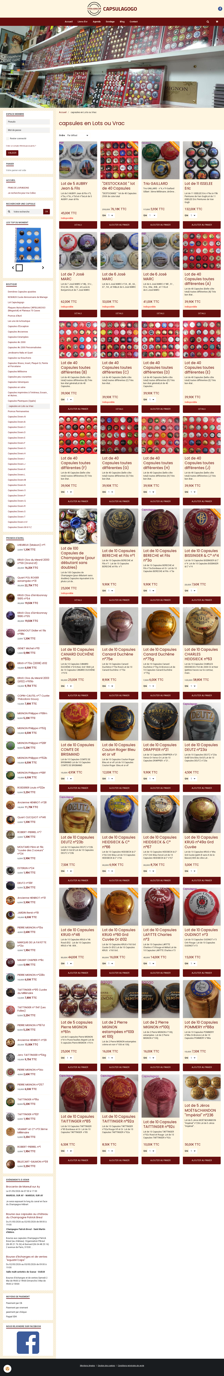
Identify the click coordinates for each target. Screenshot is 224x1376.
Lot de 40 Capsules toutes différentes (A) (199, 278)
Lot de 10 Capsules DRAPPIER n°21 (160, 747)
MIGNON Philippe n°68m (32, 713)
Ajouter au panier (119, 225)
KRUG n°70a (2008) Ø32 (32, 663)
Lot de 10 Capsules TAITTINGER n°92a (118, 1119)
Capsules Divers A (17, 416)
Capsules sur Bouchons (19, 358)
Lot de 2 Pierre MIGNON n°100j (156, 1024)
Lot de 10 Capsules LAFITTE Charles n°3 (160, 934)
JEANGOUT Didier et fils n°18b (32, 632)
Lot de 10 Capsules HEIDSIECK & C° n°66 (118, 842)
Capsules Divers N (17, 485)
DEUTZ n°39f (25, 883)
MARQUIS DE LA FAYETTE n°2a (32, 944)
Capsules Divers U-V (17, 522)
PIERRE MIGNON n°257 (31, 1084)
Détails (78, 225)
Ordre (62, 135)
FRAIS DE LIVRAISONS (18, 188)
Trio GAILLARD (155, 183)
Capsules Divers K (16, 469)
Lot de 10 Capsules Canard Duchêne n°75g (160, 654)
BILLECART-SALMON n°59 (33, 1161)
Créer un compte (12, 146)
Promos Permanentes (18, 411)
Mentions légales (87, 1365)
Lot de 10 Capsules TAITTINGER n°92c (160, 1124)
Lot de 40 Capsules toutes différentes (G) (117, 463)
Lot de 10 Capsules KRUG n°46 (77, 932)
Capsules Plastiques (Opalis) (22, 401)
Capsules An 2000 (17, 342)
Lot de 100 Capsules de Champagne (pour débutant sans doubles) (78, 558)
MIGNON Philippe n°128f (32, 743)
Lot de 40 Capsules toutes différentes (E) (199, 367)
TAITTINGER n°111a (28, 1099)
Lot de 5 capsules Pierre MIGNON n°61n (77, 1027)
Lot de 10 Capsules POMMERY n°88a (201, 1024)
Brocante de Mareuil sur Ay (23, 1186)
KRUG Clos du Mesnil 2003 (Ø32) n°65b (33, 679)
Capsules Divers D (17, 432)
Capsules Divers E (16, 438)
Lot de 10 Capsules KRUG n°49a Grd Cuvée (201, 842)
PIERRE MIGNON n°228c (31, 975)
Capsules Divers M (17, 480)
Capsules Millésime (17, 371)
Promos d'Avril (15, 316)
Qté (104, 215)
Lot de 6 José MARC (113, 276)
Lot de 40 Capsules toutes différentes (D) (158, 367)
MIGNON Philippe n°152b (32, 758)
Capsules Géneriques (18, 382)
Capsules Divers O (17, 490)
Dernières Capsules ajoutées (22, 292)
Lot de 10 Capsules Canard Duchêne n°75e (118, 654)
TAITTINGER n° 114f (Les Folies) (32, 1009)
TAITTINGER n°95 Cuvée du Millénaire (32, 991)
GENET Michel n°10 (29, 648)
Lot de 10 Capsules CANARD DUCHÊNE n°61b (77, 654)
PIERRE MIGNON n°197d (31, 1025)
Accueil (68, 21)
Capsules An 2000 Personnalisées (24, 347)
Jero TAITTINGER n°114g (32, 1055)
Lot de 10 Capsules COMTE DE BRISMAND (77, 749)
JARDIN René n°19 (28, 912)
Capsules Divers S (16, 511)
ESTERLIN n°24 (26, 868)
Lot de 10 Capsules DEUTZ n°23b (77, 840)
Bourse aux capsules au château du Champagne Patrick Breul (27, 1215)
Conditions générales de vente (131, 1365)
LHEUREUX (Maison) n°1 (31, 545)
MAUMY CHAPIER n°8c (31, 960)
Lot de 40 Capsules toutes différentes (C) (117, 367)
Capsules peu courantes (19, 377)
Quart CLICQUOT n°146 (32, 817)
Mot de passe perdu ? (28, 146)
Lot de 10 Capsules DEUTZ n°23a (201, 747)
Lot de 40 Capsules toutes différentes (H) (158, 463)
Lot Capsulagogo (16, 302)
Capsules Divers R (17, 506)
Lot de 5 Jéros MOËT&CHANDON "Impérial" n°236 (200, 1110)
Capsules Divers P (16, 495)
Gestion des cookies (106, 1365)
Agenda (96, 21)
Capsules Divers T (16, 517)
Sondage (110, 21)
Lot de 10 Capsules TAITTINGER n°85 (77, 1119)
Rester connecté (16, 138)
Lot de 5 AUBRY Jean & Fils (74, 186)
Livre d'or (83, 21)
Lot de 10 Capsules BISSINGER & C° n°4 (202, 553)
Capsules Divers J (16, 464)
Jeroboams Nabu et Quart (20, 353)
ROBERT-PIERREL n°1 (29, 1147)
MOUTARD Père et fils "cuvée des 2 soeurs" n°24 (31, 850)
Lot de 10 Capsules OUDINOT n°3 (201, 932)
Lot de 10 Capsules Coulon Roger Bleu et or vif (118, 749)
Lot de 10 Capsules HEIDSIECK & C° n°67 (160, 842)
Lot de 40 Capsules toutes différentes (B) (75, 367)
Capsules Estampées (18, 337)
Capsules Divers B (17, 422)
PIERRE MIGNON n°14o (30, 1069)
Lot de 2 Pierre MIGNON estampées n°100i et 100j (118, 1029)
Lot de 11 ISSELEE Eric (199, 186)
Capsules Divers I (16, 459)
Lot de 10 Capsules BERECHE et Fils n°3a (160, 555)
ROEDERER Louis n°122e (31, 787)
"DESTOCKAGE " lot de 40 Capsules (118, 186)
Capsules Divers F (16, 443)
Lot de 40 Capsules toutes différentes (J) (199, 463)
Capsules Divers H (17, 453)
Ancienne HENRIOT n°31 (32, 898)
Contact (134, 21)
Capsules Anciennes (18, 332)
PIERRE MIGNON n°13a (30, 927)
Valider (12, 153)
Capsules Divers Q (17, 501)
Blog (122, 21)
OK (46, 211)
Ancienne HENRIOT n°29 (32, 1040)
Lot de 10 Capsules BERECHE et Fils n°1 (118, 553)
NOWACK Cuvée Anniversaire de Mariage (28, 297)
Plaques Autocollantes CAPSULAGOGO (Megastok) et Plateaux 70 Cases (27, 309)
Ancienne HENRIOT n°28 (32, 802)
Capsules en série (16, 387)
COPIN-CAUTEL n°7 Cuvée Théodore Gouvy (34, 697)
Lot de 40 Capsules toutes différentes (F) (75, 463)
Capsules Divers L (16, 474)
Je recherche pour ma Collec (22, 193)
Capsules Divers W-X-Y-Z (20, 527)
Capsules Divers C (17, 427)
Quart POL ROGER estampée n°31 (28, 579)
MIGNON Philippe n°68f (32, 772)
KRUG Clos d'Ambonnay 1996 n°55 (32, 614)
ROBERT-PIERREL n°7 (29, 832)
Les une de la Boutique (19, 321)
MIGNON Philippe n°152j (32, 728)
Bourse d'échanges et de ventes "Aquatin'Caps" (26, 1258)
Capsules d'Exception (18, 326)
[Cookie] (7, 1369)
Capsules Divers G (17, 448)
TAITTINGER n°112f (28, 1114)
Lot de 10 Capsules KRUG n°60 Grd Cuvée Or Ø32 (118, 934)
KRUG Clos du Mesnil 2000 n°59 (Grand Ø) (33, 561)
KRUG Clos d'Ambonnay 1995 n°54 (32, 596)
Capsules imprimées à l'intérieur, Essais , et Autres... (28, 394)
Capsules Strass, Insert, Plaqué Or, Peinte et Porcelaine (28, 364)
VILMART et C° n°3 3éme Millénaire (33, 1130)
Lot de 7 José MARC (72, 276)
